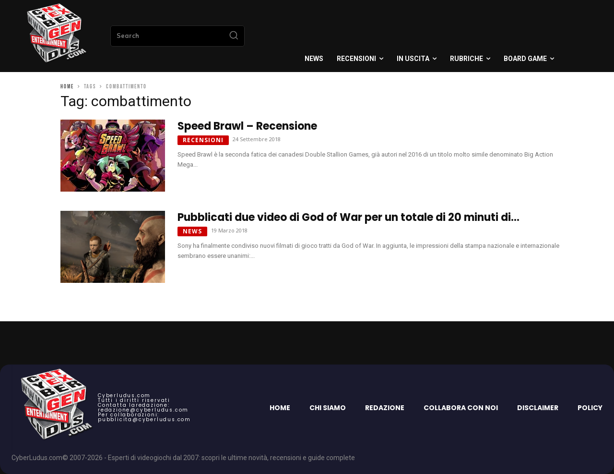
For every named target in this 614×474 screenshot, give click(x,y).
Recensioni (203, 140)
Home (67, 86)
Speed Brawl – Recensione (247, 126)
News (192, 231)
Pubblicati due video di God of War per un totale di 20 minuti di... (348, 217)
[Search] (234, 36)
